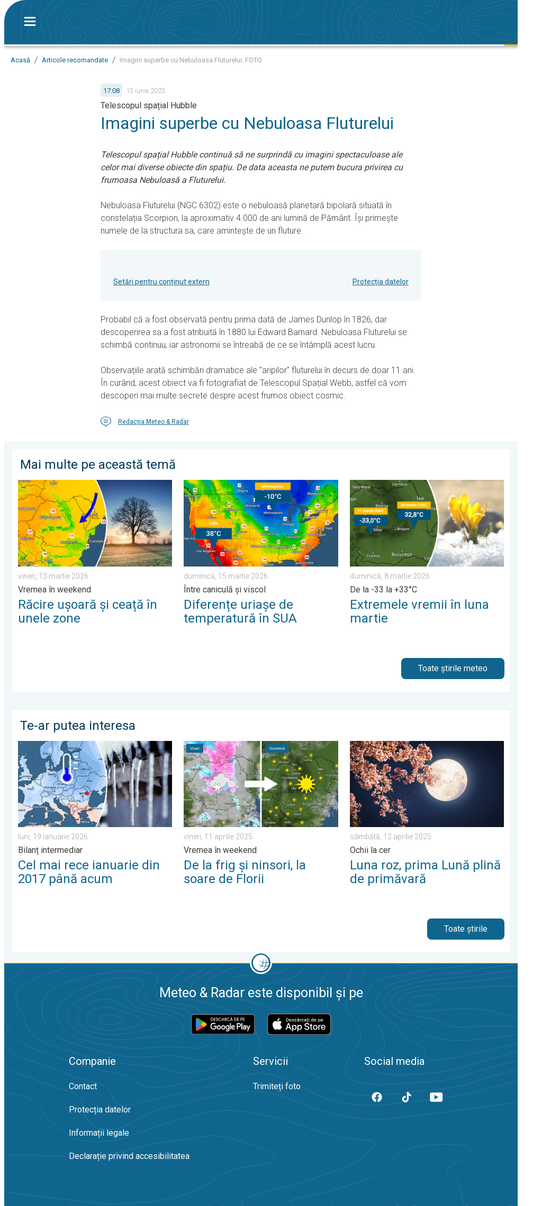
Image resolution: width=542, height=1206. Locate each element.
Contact (83, 1086)
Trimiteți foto (277, 1086)
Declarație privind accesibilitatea (129, 1156)
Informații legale (99, 1133)
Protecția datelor (381, 281)
